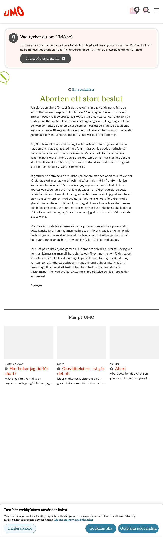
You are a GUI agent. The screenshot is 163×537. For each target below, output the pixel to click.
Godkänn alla (100, 529)
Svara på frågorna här (43, 59)
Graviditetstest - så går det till (80, 371)
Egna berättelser (83, 90)
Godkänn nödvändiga (138, 529)
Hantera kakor (20, 529)
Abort (120, 368)
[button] (146, 12)
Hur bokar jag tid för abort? (26, 371)
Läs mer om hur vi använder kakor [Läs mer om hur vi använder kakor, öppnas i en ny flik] (73, 521)
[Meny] (156, 10)
